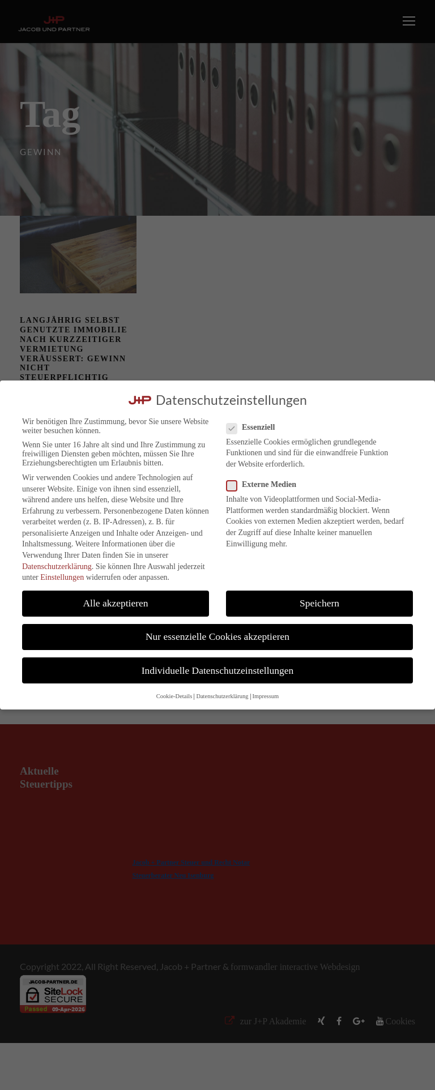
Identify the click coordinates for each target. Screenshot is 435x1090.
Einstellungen (62, 577)
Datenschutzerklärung (57, 566)
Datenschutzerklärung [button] (222, 696)
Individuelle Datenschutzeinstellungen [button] (218, 670)
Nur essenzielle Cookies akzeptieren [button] (217, 636)
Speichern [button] (319, 603)
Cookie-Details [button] (174, 696)
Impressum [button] (266, 696)
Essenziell (255, 427)
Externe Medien (266, 484)
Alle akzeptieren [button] (115, 603)
